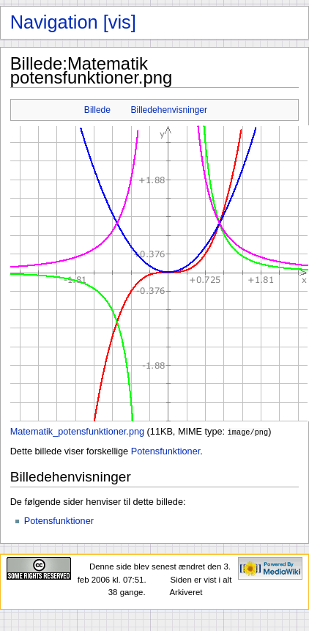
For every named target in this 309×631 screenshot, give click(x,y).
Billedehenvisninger (169, 110)
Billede (97, 110)
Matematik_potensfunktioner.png (77, 432)
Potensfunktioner (166, 451)
